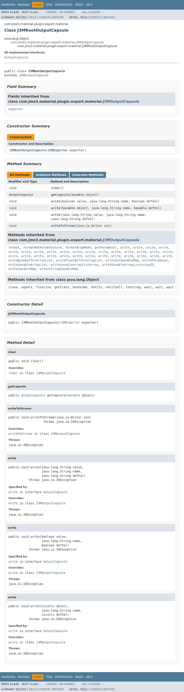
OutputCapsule (16, 57)
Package (24, 4)
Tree (49, 4)
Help (89, 4)
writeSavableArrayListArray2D (128, 264)
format (14, 247)
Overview (8, 4)
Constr (44, 17)
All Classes (91, 12)
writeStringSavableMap (59, 269)
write (55, 201)
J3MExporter (58, 150)
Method (58, 17)
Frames (51, 12)
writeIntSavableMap (122, 260)
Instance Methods (51, 175)
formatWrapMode (78, 247)
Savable (77, 194)
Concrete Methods (88, 175)
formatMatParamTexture (42, 247)
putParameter (106, 247)
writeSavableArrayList (27, 264)
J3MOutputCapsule (33, 75)
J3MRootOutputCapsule (27, 150)
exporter (15, 109)
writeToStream (63, 225)
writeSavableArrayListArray (74, 264)
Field (32, 17)
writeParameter (155, 260)
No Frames (67, 12)
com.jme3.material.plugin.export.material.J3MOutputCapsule (57, 42)
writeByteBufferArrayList (30, 260)
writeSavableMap (22, 269)
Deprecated (64, 4)
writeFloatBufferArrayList (79, 260)
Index (79, 4)
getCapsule (60, 194)
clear (55, 188)
